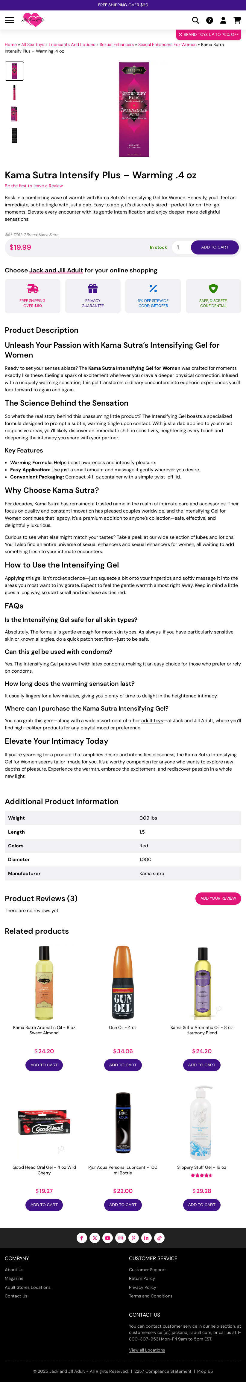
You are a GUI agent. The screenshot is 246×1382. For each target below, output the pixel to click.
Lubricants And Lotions (72, 44)
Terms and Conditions (150, 1296)
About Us (14, 1269)
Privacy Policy (142, 1287)
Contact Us (16, 1296)
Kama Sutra (48, 234)
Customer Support (147, 1269)
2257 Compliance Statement (163, 1371)
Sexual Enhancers (117, 44)
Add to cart (214, 247)
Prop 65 (205, 1371)
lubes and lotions (214, 537)
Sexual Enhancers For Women (167, 44)
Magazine (14, 1278)
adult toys (152, 720)
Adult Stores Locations (28, 1287)
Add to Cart (44, 1065)
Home (11, 44)
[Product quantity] (188, 247)
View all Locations (147, 1350)
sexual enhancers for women (163, 544)
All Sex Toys (32, 44)
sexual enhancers (102, 544)
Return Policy (142, 1278)
